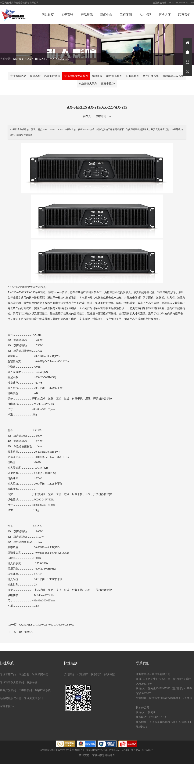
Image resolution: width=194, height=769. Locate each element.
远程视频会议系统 (173, 76)
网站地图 (110, 755)
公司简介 (69, 674)
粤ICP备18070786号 (142, 750)
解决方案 (165, 14)
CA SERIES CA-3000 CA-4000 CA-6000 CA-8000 (46, 624)
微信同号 (187, 71)
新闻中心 (106, 14)
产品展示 (87, 14)
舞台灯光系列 (114, 76)
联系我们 (184, 14)
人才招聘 (145, 14)
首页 (187, 42)
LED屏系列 (132, 76)
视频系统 (97, 76)
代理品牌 (82, 674)
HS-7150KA (26, 631)
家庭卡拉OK (108, 83)
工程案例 (126, 14)
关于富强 (67, 14)
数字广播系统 (151, 76)
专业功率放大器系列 (76, 76)
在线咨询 (187, 52)
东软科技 (97, 755)
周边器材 (35, 76)
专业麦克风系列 (88, 83)
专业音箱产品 (18, 76)
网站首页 (48, 14)
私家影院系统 (52, 76)
